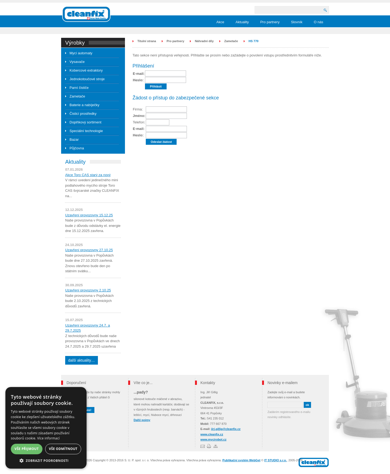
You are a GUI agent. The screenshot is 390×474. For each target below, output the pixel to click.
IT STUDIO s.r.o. (275, 460)
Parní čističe (79, 88)
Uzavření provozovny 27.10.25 (89, 250)
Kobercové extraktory (86, 70)
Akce (220, 22)
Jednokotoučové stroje (87, 79)
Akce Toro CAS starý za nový (88, 175)
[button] (46, 460)
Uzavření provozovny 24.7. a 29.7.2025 (87, 328)
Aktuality (242, 22)
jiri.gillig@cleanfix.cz (226, 429)
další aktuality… (81, 360)
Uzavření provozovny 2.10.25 (88, 290)
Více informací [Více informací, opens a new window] (48, 438)
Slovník (297, 22)
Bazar (74, 139)
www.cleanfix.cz (211, 434)
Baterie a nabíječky (85, 105)
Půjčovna (77, 148)
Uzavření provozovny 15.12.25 (89, 215)
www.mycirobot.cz (213, 439)
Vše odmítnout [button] (63, 448)
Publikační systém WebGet (241, 460)
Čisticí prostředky (83, 114)
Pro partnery (270, 22)
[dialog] (46, 428)
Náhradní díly (204, 41)
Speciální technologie (86, 131)
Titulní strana (146, 41)
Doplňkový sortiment (85, 122)
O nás (318, 22)
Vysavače (77, 62)
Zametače (77, 96)
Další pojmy (142, 420)
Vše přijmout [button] (27, 448)
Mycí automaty (81, 53)
